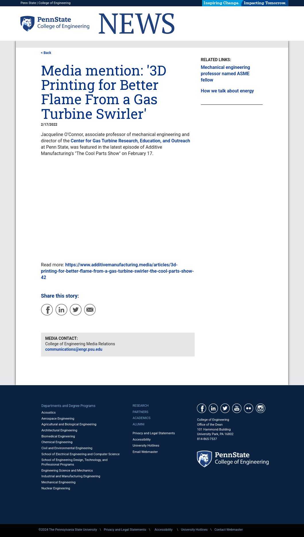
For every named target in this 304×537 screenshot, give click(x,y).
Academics (141, 418)
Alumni (138, 424)
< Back (46, 53)
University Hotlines (146, 445)
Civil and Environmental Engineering (66, 448)
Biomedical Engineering (58, 436)
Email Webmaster (145, 452)
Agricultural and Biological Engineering (68, 424)
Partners (140, 412)
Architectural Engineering (59, 430)
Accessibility (142, 439)
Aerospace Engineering (57, 418)
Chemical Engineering (56, 442)
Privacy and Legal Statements (154, 433)
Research (141, 406)
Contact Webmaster (228, 530)
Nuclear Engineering (55, 488)
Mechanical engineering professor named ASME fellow (225, 74)
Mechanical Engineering (58, 482)
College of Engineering (54, 3)
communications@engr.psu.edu (73, 349)
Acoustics (48, 412)
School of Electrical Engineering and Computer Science (80, 454)
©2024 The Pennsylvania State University (67, 530)
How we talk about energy (227, 91)
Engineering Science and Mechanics (67, 470)
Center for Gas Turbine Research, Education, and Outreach (130, 141)
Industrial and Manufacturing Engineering (70, 476)
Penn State (28, 3)
